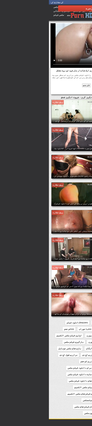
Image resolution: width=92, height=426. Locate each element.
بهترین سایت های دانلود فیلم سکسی (38, 381)
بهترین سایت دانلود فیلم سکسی (35, 374)
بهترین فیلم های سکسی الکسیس (34, 394)
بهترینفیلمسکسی (42, 400)
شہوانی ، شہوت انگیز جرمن (70, 85)
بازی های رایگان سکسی (76, 348)
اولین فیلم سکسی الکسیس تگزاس (71, 342)
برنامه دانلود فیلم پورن (74, 368)
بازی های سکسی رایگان (48, 348)
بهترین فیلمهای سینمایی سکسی (71, 400)
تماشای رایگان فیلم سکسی (74, 407)
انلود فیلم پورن (46, 335)
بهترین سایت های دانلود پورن (72, 387)
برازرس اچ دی (40, 355)
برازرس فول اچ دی (20, 355)
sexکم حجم (67, 329)
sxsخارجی (52, 329)
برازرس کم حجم (39, 361)
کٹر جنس (37, 85)
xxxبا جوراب (36, 329)
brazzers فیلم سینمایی (75, 322)
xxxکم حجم (20, 329)
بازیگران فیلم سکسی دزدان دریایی (69, 355)
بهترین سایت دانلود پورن (74, 381)
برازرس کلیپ (57, 361)
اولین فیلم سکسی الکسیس (20, 335)
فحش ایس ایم (49, 85)
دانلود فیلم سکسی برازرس (70, 91)
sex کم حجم (82, 329)
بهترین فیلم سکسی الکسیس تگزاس (70, 394)
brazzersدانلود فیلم (28, 322)
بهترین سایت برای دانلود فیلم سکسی (37, 368)
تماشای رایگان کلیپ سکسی (74, 413)
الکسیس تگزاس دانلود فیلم (73, 335)
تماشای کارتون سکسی (45, 413)
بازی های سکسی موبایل (21, 348)
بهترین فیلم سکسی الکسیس (38, 387)
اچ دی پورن (45, 342)
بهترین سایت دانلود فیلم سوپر (71, 374)
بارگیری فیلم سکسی (25, 342)
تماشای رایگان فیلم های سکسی (40, 407)
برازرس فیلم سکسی (78, 361)
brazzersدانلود (51, 322)
